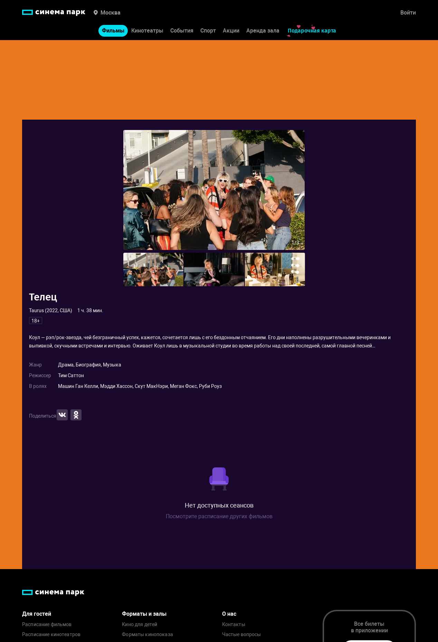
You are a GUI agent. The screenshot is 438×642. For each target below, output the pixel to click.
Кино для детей (139, 624)
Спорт (208, 30)
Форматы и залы (144, 614)
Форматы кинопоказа (147, 634)
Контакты (233, 624)
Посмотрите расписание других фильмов (219, 516)
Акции (231, 30)
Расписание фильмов (47, 624)
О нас (229, 614)
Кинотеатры (147, 30)
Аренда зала (262, 30)
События (181, 30)
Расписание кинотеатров (51, 634)
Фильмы (113, 30)
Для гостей (36, 614)
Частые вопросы (241, 634)
